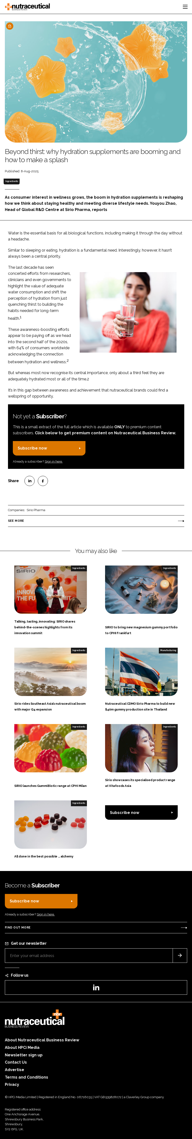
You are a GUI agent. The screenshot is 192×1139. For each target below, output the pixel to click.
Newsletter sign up (24, 1055)
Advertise (14, 1069)
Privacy (12, 1084)
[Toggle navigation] (185, 6)
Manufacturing (168, 650)
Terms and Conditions (26, 1077)
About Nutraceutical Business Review (42, 1040)
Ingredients (11, 181)
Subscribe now (32, 448)
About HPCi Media (22, 1047)
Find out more (18, 927)
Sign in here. (54, 461)
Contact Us (16, 1062)
